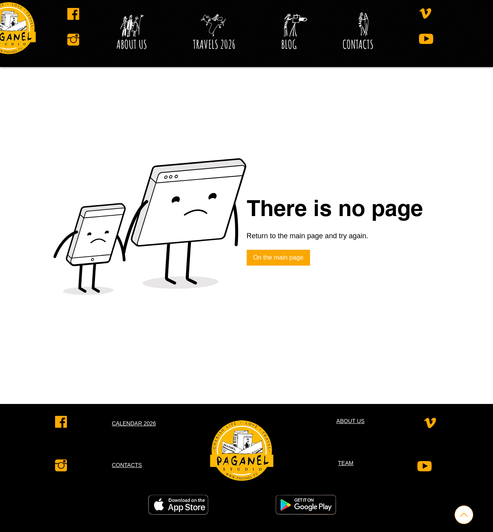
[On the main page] (278, 258)
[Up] (464, 514)
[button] (289, 44)
